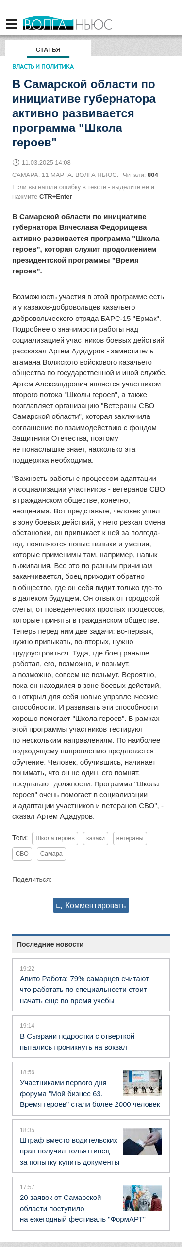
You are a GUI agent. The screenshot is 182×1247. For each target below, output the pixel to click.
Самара (51, 853)
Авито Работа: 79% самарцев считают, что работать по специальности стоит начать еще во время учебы (85, 990)
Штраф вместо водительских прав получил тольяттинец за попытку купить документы (69, 1151)
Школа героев (55, 838)
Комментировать (91, 905)
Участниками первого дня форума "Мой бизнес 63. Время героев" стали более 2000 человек (90, 1093)
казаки (95, 838)
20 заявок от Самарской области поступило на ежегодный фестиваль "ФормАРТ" (83, 1208)
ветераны (130, 838)
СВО (22, 853)
